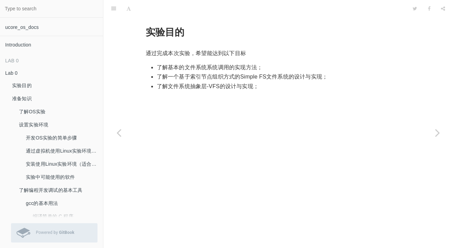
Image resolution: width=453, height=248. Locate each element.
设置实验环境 (33, 124)
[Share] (443, 8)
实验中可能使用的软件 (50, 177)
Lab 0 (11, 73)
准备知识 (22, 98)
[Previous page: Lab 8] (118, 132)
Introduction (18, 45)
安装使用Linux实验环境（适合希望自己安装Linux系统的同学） (64, 164)
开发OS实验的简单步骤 (51, 138)
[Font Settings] (128, 8)
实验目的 (22, 85)
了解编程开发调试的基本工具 (51, 190)
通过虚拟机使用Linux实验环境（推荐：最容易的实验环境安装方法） (64, 151)
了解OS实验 (32, 111)
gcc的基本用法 (42, 203)
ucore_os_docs (22, 27)
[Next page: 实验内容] (437, 132)
